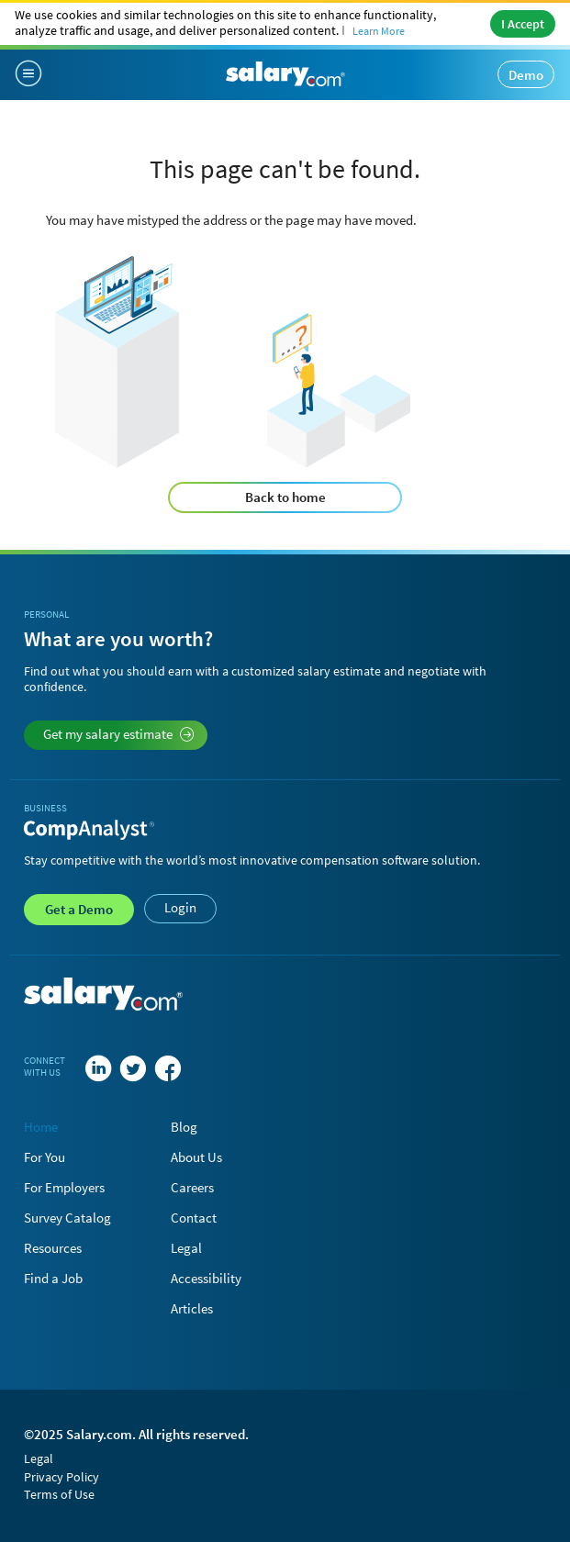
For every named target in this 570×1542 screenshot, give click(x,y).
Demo (526, 75)
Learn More (378, 31)
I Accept (522, 24)
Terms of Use (59, 1494)
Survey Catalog (67, 1217)
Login (180, 907)
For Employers (64, 1187)
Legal (186, 1248)
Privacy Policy (61, 1477)
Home (41, 1126)
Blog (184, 1126)
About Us (196, 1157)
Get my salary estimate (119, 734)
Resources (53, 1248)
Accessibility (206, 1278)
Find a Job (53, 1278)
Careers (192, 1187)
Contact (194, 1217)
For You (44, 1157)
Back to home (285, 497)
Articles (192, 1308)
